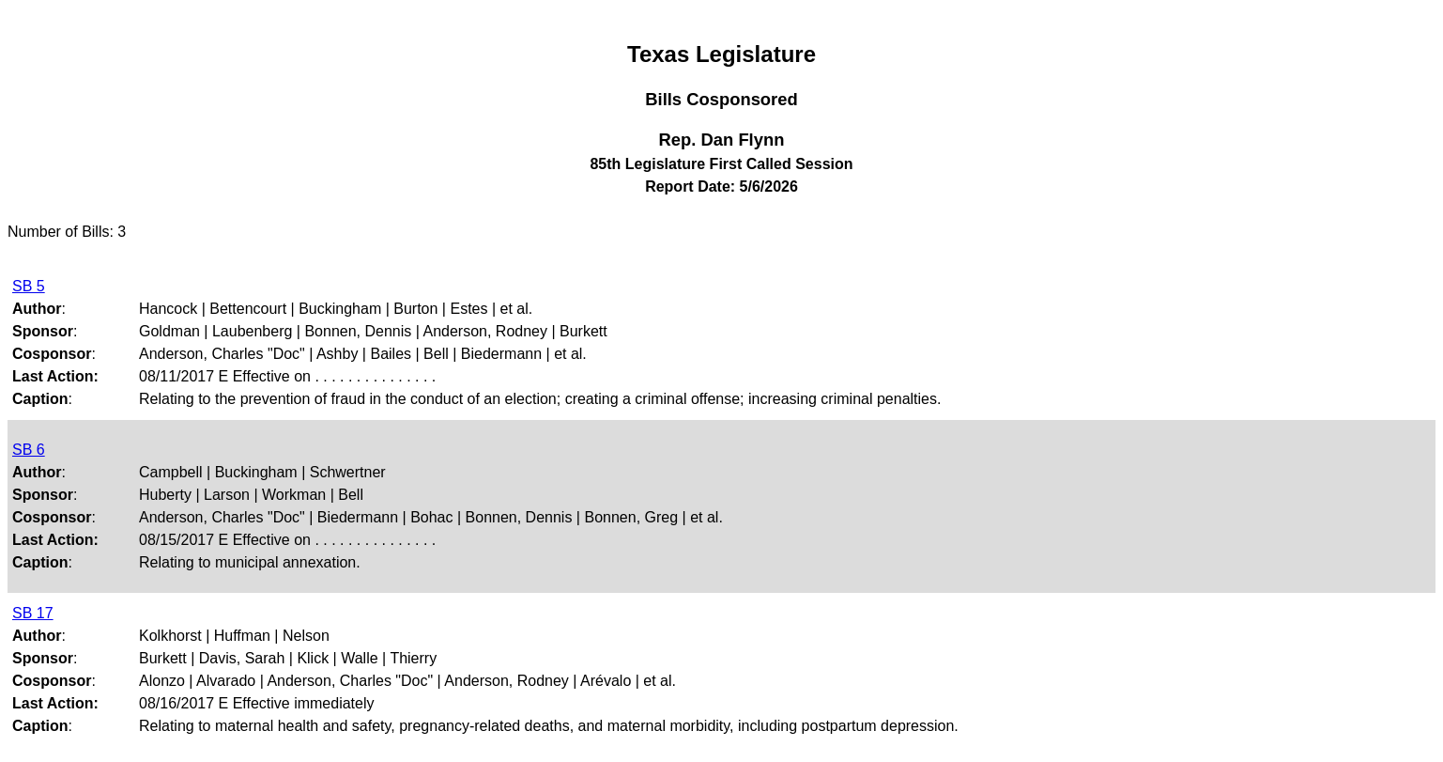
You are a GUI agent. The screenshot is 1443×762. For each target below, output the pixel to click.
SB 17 (33, 613)
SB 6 (28, 450)
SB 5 (28, 286)
